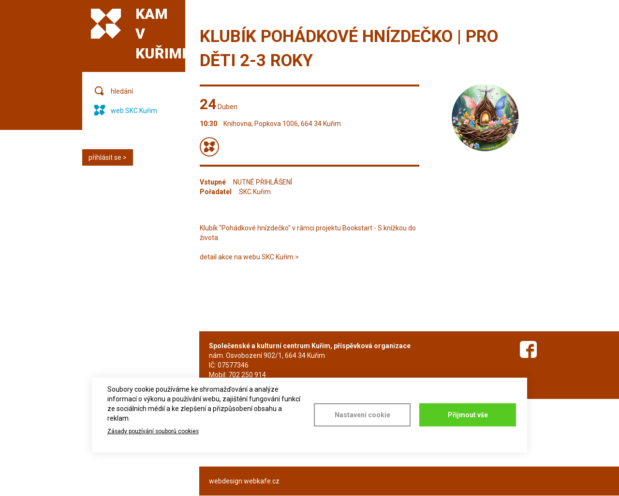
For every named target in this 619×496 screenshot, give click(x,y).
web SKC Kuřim (134, 110)
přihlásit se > (107, 157)
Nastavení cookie (362, 415)
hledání (122, 91)
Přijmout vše (468, 415)
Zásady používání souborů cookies (153, 431)
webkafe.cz (262, 481)
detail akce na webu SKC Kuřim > (249, 257)
